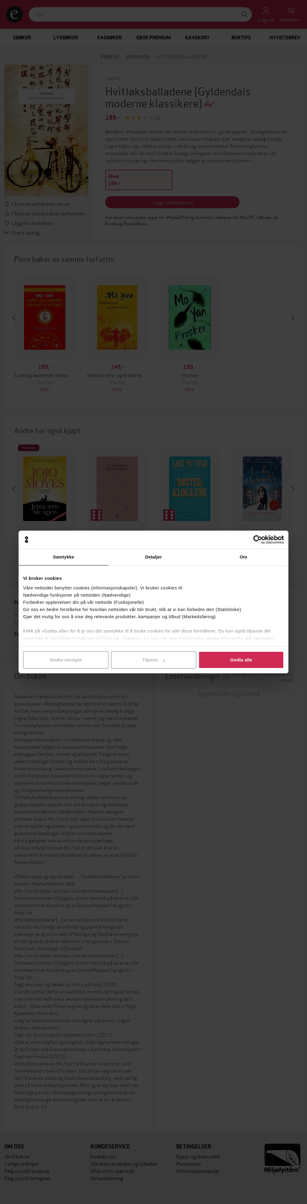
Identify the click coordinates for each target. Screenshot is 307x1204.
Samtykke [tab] (63, 556)
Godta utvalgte (66, 659)
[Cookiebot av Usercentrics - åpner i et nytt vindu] (257, 539)
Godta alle (241, 659)
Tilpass (153, 659)
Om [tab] (243, 556)
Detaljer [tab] (153, 556)
